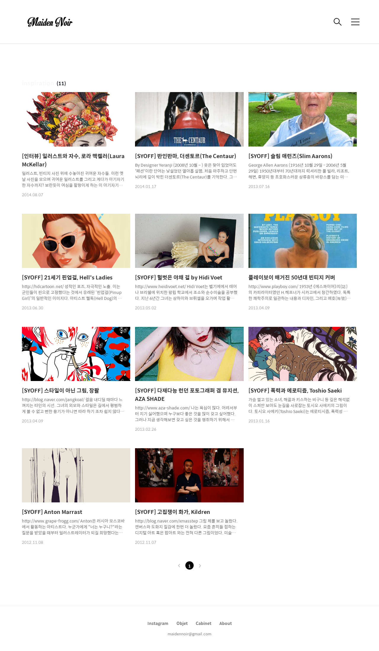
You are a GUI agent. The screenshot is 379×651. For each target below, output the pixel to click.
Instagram (157, 623)
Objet (182, 623)
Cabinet (203, 623)
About (225, 623)
